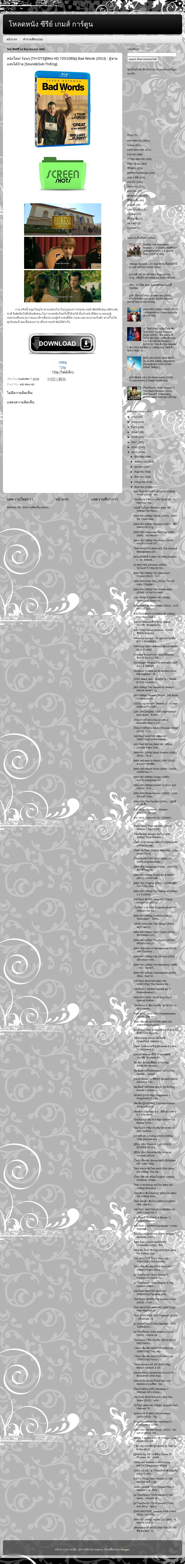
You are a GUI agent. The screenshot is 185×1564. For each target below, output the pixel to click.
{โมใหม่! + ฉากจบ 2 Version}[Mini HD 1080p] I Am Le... (155, 909)
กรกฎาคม (140, 482)
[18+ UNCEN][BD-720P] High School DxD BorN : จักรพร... (155, 713)
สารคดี (131, 205)
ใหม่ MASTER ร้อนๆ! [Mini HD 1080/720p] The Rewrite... (151, 1260)
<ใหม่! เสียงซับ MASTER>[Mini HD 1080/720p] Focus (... (153, 1358)
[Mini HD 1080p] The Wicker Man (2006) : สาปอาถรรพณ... (153, 591)
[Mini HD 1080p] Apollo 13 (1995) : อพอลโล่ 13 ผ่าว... (155, 1521)
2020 (134, 427)
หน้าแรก (12, 39)
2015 (134, 452)
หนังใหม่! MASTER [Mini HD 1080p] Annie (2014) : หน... (154, 493)
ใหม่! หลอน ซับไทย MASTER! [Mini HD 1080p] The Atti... (154, 1170)
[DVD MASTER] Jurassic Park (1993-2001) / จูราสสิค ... (155, 1513)
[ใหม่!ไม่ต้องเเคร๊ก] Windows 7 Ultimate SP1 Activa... (151, 1391)
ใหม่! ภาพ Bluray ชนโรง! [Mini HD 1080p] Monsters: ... (153, 1186)
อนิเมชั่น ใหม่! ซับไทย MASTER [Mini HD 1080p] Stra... (155, 1252)
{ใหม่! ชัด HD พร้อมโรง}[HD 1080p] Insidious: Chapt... (154, 1178)
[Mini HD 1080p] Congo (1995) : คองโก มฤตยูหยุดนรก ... (152, 778)
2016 (134, 447)
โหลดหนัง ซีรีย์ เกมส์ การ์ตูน (51, 24)
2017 (134, 442)
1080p (62, 362)
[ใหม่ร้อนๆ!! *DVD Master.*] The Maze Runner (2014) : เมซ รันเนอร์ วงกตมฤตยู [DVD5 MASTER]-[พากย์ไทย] (159, 392)
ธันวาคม (139, 456)
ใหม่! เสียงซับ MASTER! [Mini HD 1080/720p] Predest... (153, 1023)
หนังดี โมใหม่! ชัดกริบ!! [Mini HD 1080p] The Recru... (152, 509)
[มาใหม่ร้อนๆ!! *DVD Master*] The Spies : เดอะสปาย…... (153, 1496)
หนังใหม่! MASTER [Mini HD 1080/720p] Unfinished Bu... (151, 738)
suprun (99, 1549)
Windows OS (134, 195)
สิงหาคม (139, 476)
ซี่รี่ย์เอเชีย (133, 218)
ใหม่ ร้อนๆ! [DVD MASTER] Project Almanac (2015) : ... (154, 1235)
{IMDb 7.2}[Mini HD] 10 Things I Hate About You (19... (155, 1439)
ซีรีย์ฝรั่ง (131, 168)
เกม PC (131, 181)
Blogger (125, 1549)
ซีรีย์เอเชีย (133, 200)
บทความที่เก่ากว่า (105, 499)
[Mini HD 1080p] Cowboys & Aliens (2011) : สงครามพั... (154, 876)
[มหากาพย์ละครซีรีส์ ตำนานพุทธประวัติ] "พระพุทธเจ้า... (152, 623)
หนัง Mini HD (27, 384)
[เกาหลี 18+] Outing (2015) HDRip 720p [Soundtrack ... (153, 1137)
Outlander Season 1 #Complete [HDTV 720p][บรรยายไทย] (152, 1464)
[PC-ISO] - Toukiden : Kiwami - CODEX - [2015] (151, 811)
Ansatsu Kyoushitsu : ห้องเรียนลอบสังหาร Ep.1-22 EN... (154, 656)
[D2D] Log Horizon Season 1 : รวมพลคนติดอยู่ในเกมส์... (155, 705)
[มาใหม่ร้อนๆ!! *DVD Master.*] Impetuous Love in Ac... (151, 1276)
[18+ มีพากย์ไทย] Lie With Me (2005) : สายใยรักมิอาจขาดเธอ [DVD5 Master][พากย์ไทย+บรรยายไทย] (150, 298)
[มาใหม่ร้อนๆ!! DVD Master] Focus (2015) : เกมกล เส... (153, 1333)
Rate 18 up (133, 163)
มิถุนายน (139, 487)
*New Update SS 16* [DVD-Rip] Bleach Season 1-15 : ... (152, 1366)
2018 (134, 437)
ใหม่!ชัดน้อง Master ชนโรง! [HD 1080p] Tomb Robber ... (152, 836)
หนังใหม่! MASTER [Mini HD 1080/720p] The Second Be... (152, 983)
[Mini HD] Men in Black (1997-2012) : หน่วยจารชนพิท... (155, 762)
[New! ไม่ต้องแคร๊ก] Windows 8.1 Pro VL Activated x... (155, 1048)
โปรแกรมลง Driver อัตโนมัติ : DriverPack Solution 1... (150, 1040)
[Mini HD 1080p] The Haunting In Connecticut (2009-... (153, 1423)
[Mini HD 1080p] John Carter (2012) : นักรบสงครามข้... (155, 934)
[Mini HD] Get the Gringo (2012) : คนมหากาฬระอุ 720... (155, 1431)
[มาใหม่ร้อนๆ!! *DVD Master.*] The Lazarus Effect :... (153, 1284)
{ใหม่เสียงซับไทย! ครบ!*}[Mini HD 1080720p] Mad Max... (153, 860)
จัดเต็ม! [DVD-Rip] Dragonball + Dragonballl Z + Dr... (152, 1097)
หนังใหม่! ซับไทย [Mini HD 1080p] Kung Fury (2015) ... (153, 901)
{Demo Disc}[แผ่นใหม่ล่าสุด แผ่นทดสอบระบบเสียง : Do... (152, 1382)
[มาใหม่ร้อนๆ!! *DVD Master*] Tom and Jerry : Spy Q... (153, 1505)
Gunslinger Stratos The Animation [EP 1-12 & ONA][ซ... (155, 664)
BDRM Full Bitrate (137, 172)
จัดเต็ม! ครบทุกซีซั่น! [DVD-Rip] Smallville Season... (151, 1064)
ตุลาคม (138, 466)
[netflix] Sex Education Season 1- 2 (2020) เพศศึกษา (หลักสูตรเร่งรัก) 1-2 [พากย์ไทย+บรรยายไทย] (160, 249)
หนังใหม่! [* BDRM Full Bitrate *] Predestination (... (152, 991)
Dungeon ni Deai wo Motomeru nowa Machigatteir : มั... (155, 672)
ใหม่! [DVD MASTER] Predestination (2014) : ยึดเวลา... (155, 1015)
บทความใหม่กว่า (20, 499)
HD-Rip (131, 214)
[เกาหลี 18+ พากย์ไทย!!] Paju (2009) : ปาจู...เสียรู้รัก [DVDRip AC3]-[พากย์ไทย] (152, 276)
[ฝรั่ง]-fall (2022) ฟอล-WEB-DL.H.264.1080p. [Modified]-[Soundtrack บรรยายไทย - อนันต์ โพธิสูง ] (159, 362)
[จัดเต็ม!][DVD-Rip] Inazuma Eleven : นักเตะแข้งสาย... (155, 1105)
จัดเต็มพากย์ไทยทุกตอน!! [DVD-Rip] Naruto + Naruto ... (154, 1072)
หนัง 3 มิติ (132, 177)
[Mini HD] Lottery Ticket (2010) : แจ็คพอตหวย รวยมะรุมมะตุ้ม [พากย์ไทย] (160, 312)
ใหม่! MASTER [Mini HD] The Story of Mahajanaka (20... (155, 550)
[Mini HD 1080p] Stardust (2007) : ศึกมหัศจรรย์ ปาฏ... (155, 526)
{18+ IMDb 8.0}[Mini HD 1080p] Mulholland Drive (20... (152, 599)
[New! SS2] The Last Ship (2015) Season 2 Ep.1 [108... (153, 827)
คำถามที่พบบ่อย (33, 39)
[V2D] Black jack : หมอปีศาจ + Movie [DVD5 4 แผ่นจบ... (155, 681)
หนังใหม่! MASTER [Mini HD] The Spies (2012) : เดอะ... (153, 1399)
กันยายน (139, 471)
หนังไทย (132, 191)
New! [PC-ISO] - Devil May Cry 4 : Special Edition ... (153, 999)
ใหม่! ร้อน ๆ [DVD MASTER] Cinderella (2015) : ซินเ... (150, 1244)
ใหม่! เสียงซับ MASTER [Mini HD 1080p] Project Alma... (152, 1268)
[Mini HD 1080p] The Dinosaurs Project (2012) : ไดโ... (152, 575)
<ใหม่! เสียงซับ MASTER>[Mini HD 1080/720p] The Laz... (153, 1350)
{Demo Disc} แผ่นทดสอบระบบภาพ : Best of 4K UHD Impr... (154, 1374)
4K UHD (132, 223)
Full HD (131, 154)
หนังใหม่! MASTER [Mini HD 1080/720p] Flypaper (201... (151, 1293)
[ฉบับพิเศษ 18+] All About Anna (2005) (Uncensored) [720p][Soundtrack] (151, 379)
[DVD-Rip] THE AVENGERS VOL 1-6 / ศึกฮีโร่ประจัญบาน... (156, 1031)
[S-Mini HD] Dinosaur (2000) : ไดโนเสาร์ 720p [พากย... (151, 566)
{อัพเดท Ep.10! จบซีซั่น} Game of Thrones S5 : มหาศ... (152, 1456)
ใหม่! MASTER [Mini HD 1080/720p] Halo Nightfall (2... (154, 1309)
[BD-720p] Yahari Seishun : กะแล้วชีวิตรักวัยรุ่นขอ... (153, 632)
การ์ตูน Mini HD (136, 159)
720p (62, 368)
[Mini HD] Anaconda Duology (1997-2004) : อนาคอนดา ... (154, 534)
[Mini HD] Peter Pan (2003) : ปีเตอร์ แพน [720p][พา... (154, 583)
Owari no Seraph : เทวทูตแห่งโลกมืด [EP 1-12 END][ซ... (155, 640)
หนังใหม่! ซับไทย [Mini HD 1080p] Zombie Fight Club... (153, 746)
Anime (131, 145)
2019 (134, 432)
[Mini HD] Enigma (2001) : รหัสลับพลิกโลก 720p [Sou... (155, 885)
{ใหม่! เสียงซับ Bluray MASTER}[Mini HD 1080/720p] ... (155, 1162)
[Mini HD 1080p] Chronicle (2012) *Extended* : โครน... (153, 917)
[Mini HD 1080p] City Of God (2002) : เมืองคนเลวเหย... (155, 958)
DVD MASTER (135, 149)
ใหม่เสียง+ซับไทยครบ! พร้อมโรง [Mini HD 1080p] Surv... (155, 1195)
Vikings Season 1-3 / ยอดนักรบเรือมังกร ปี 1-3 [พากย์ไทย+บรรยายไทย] (153, 265)
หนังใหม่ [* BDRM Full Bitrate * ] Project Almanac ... (152, 1219)
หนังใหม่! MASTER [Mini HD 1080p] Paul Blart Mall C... (154, 615)
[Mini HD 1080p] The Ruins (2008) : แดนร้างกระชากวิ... (154, 542)
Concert (131, 228)
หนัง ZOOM (133, 209)
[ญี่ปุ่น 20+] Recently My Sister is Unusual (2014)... (152, 1154)
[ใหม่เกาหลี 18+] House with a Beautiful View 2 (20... (151, 721)
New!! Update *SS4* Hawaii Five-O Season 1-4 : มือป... (154, 1488)
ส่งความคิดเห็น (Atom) (36, 507)
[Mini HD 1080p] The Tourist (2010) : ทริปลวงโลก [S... (155, 942)
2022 (134, 416)
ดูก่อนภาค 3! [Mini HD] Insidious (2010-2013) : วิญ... (152, 1415)
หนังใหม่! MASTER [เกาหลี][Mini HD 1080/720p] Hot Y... (154, 1211)
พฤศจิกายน (141, 461)
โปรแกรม (132, 186)
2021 (134, 421)
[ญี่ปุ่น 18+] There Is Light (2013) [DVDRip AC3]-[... (152, 1146)
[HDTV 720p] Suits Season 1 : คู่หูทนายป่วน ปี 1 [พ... (153, 1480)
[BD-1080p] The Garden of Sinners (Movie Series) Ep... (154, 689)
